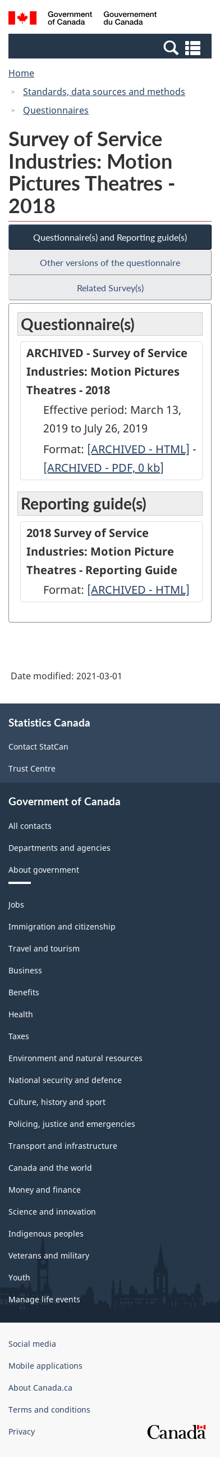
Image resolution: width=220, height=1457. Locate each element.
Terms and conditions (49, 1409)
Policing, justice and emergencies (71, 1123)
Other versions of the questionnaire (110, 262)
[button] (111, 47)
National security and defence (65, 1080)
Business (25, 970)
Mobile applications (45, 1365)
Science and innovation (52, 1211)
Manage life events (44, 1299)
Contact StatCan (38, 746)
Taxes (18, 1036)
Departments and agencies (59, 847)
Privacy (21, 1431)
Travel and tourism (44, 948)
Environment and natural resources (75, 1058)
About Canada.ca (40, 1387)
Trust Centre (32, 768)
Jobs (16, 904)
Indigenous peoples (46, 1233)
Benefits (23, 992)
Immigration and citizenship (62, 926)
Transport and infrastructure (62, 1145)
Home (21, 73)
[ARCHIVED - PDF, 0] (103, 467)
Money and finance (44, 1189)
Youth (19, 1277)
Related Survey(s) (110, 287)
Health (20, 1014)
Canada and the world (50, 1167)
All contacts (30, 825)
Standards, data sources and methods (104, 91)
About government (43, 869)
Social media (32, 1343)
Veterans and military (48, 1255)
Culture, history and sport (57, 1102)
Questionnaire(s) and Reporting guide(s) (110, 237)
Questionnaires (56, 110)
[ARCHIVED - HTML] (138, 449)
